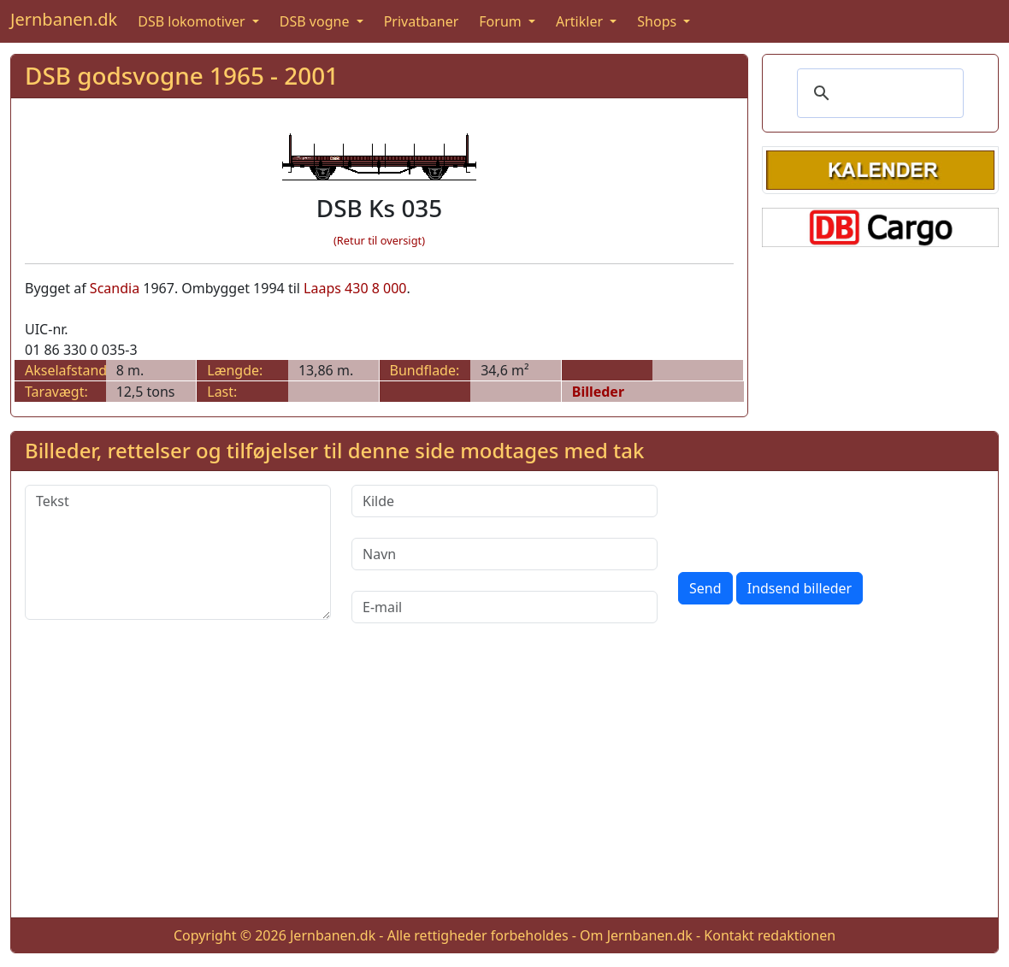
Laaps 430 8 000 (355, 288)
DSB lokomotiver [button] (193, 21)
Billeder (598, 391)
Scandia (114, 288)
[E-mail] (504, 607)
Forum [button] (502, 21)
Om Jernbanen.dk (636, 935)
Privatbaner (421, 21)
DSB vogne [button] (316, 21)
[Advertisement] (504, 784)
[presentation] (808, 518)
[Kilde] (504, 501)
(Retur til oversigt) (379, 240)
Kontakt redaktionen (769, 935)
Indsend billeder (799, 588)
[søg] (878, 93)
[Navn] (504, 554)
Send (705, 588)
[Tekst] (178, 552)
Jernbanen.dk (63, 19)
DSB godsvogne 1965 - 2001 (182, 75)
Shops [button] (658, 21)
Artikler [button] (581, 21)
